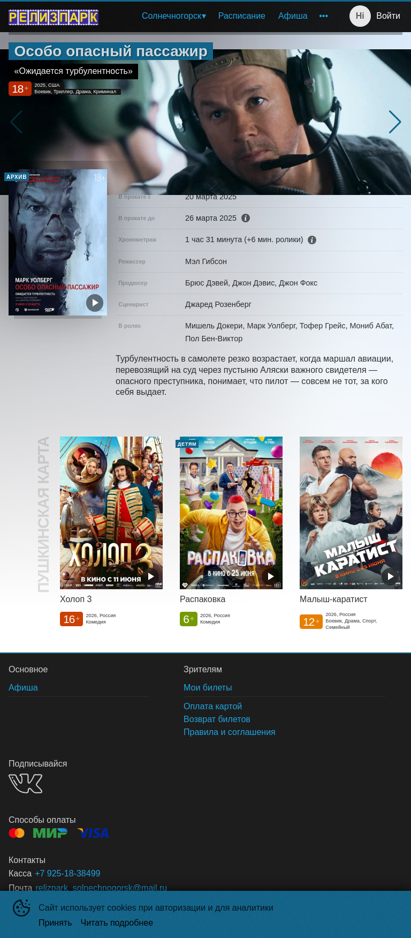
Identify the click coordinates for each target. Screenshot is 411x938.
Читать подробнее (117, 922)
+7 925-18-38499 (67, 873)
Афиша (293, 15)
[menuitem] (173, 16)
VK (25, 783)
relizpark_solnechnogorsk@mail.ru (101, 887)
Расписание (241, 15)
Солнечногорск (171, 15)
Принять (55, 922)
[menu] (220, 16)
